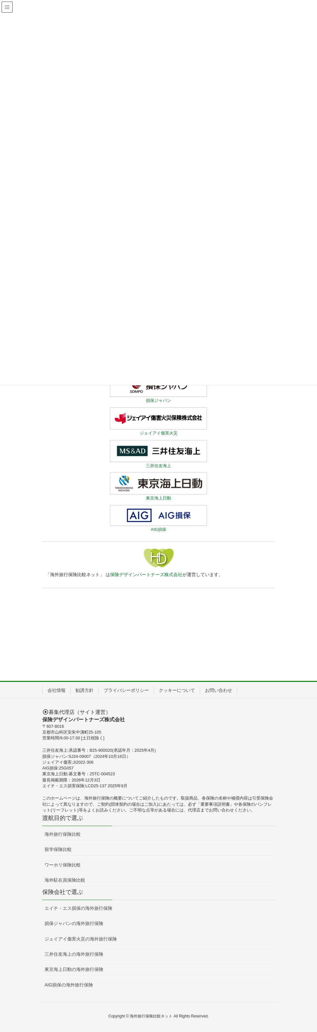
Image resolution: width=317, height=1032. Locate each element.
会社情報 (56, 690)
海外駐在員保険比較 (65, 880)
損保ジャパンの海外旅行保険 (74, 923)
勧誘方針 (85, 690)
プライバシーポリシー (126, 690)
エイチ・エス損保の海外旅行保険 (78, 908)
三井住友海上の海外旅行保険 (74, 954)
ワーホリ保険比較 (63, 864)
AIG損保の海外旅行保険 (69, 984)
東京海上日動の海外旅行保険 (74, 969)
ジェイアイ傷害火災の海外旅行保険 (81, 938)
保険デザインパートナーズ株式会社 (146, 574)
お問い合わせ (218, 690)
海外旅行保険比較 (63, 834)
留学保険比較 (58, 849)
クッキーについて (177, 690)
